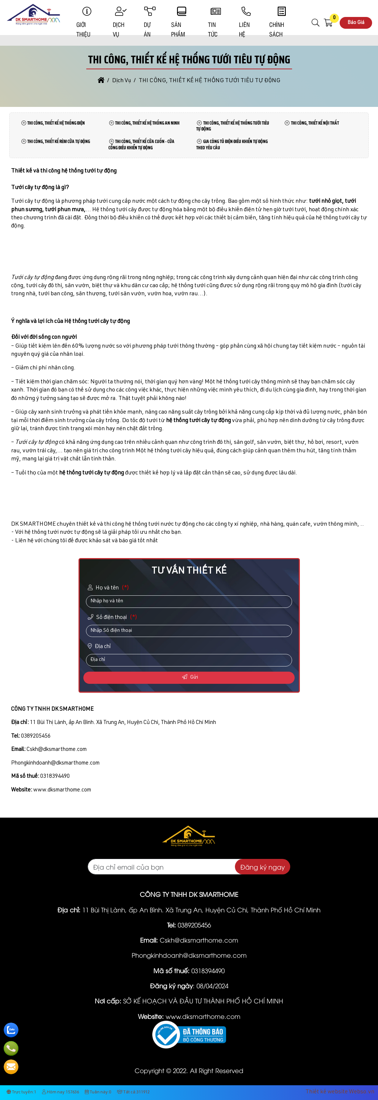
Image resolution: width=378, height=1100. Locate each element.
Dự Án (150, 22)
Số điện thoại (113, 617)
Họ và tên (109, 588)
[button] (316, 23)
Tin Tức (215, 22)
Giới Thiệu (86, 22)
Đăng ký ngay (262, 866)
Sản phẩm (182, 22)
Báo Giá (355, 22)
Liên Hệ (246, 22)
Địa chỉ (99, 647)
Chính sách (281, 22)
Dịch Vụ (121, 22)
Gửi (190, 677)
